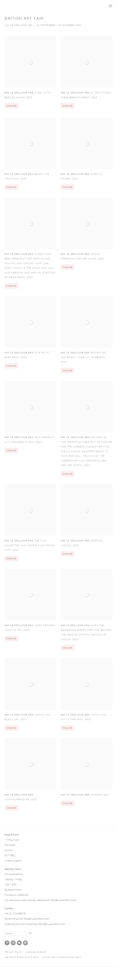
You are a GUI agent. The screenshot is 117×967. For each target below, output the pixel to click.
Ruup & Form (18, 6)
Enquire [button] (11, 110)
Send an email (25, 942)
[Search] (16, 933)
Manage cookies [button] (36, 952)
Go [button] (30, 933)
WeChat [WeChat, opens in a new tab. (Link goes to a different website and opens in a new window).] (19, 942)
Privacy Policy (13, 952)
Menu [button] (110, 6)
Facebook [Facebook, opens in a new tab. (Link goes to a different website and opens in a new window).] (7, 942)
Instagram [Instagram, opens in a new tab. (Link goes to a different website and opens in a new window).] (13, 942)
